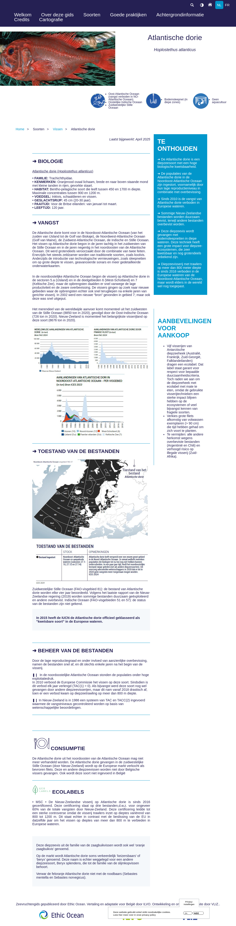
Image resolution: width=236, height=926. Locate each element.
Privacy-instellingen (189, 904)
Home (20, 129)
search (192, 5)
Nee (196, 914)
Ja (186, 914)
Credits (22, 19)
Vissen (58, 129)
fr (227, 5)
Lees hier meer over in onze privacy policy (134, 916)
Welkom (22, 14)
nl (219, 5)
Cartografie (51, 19)
